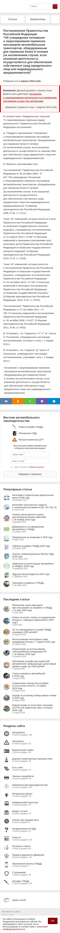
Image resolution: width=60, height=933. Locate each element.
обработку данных (36, 467)
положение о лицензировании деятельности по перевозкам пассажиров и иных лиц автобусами (30, 97)
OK (52, 920)
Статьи (12, 19)
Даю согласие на (29, 467)
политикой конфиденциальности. (25, 927)
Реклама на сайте (11, 911)
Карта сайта (8, 915)
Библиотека (37, 19)
